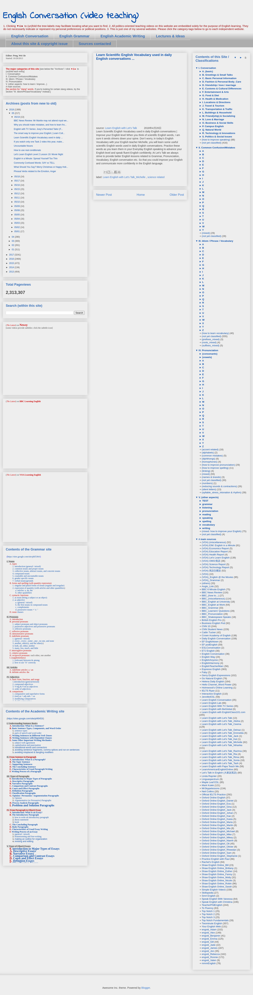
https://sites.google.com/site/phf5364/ (23, 556)
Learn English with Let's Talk (121, 128)
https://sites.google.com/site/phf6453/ (25, 718)
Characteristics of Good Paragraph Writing (32, 769)
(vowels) (206, 357)
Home (141, 194)
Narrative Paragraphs (22, 783)
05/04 (17, 219)
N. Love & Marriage (212, 119)
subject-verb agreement (25, 743)
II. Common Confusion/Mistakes (216, 147)
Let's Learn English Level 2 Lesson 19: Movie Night (38, 154)
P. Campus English (212, 126)
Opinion (18, 798)
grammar (207, 504)
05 (13, 113)
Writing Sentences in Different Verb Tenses (32, 735)
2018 (12, 109)
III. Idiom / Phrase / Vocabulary (215, 241)
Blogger (145, 987)
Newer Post (104, 194)
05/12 (17, 193)
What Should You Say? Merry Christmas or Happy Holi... (41, 167)
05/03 (17, 223)
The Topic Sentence (21, 762)
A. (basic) (207, 71)
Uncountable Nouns (23, 146)
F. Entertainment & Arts (215, 92)
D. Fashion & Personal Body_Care (221, 81)
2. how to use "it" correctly (24, 662)
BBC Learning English (30, 401)
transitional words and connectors (31, 747)
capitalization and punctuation (28, 745)
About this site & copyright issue (39, 44)
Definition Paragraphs (22, 791)
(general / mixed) (22, 834)
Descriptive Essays (24, 851)
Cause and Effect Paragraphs (25, 788)
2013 (12, 271)
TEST (204, 500)
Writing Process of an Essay (25, 832)
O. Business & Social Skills (217, 123)
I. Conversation (207, 68)
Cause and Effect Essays (28, 858)
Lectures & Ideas (170, 36)
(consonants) (209, 353)
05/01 (17, 231)
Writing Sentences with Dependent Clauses (32, 738)
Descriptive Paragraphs (23, 781)
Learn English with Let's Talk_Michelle (124, 177)
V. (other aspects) (208, 497)
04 (13, 237)
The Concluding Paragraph (25, 824)
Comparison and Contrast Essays (33, 855)
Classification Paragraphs (24, 793)
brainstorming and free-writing (28, 836)
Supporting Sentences (22, 764)
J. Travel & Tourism (212, 105)
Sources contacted (95, 44)
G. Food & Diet (210, 95)
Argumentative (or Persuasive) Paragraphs (32, 800)
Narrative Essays (23, 853)
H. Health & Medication (214, 98)
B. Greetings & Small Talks (217, 74)
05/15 (17, 189)
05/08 (17, 210)
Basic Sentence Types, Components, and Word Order (36, 728)
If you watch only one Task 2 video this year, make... (39, 141)
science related (155, 177)
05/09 (17, 206)
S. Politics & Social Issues (216, 136)
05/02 (17, 227)
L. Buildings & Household (216, 112)
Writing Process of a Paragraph (26, 771)
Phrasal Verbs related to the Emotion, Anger (35, 171)
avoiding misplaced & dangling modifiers (34, 752)
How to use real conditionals (27, 150)
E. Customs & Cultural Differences (221, 88)
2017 (12, 254)
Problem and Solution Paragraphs (33, 805)
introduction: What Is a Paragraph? (29, 759)
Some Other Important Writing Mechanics (32, 740)
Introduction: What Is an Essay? (27, 812)
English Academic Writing (122, 36)
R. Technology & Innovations (218, 133)
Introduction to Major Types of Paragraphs (32, 778)
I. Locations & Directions (215, 102)
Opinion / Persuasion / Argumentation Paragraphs (35, 795)
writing (205, 528)
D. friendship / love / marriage (218, 85)
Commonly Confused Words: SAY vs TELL (34, 163)
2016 (12, 259)
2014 (12, 267)
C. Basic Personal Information (218, 78)
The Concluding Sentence (24, 767)
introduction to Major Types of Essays (35, 848)
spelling (206, 521)
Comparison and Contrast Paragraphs (30, 786)
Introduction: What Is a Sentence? (28, 726)
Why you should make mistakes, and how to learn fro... (40, 124)
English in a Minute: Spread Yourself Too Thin (35, 158)
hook (17, 822)
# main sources (207, 539)
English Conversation (29, 36)
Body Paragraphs (20, 827)
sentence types (21, 730)
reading (206, 514)
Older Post (177, 194)
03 (13, 241)
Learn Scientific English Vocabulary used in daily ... (38, 137)
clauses (20, 612)
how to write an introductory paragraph (32, 817)
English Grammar (74, 36)
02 (13, 245)
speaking (207, 518)
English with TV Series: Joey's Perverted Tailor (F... (38, 129)
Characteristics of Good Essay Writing (30, 829)
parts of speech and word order (28, 733)
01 (13, 249)
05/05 (17, 214)
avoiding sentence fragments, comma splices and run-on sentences (47, 750)
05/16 (17, 185)
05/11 (17, 197)
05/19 (17, 117)
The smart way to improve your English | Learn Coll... (39, 133)
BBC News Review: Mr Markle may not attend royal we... (41, 120)
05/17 (17, 180)
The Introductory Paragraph (25, 815)
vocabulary (208, 524)
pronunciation (209, 511)
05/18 (17, 176)
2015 (12, 263)
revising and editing (24, 841)
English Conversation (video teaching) (70, 16)
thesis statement (21, 819)
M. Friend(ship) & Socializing (218, 116)
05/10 (17, 202)
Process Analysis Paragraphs (25, 803)
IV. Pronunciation (208, 350)
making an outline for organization (31, 839)
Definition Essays (23, 860)
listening (206, 507)
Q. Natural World (211, 129)
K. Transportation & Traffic (216, 109)
